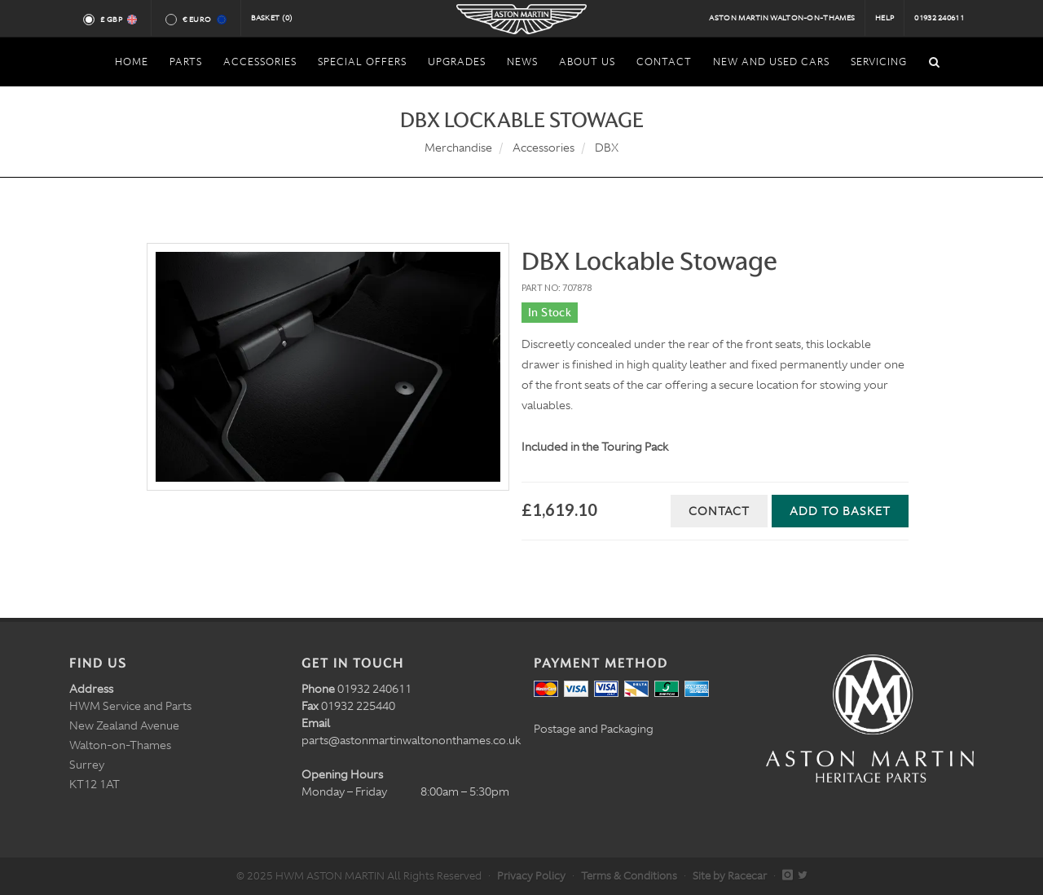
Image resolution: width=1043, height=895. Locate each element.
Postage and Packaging (594, 728)
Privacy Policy (531, 876)
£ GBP (118, 19)
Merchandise (458, 147)
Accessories (543, 147)
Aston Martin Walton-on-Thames (782, 18)
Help (884, 18)
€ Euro (203, 19)
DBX (606, 147)
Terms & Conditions (629, 876)
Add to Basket (840, 511)
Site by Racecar (730, 876)
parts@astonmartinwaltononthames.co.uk (411, 740)
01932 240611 (939, 18)
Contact (719, 511)
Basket (272, 18)
